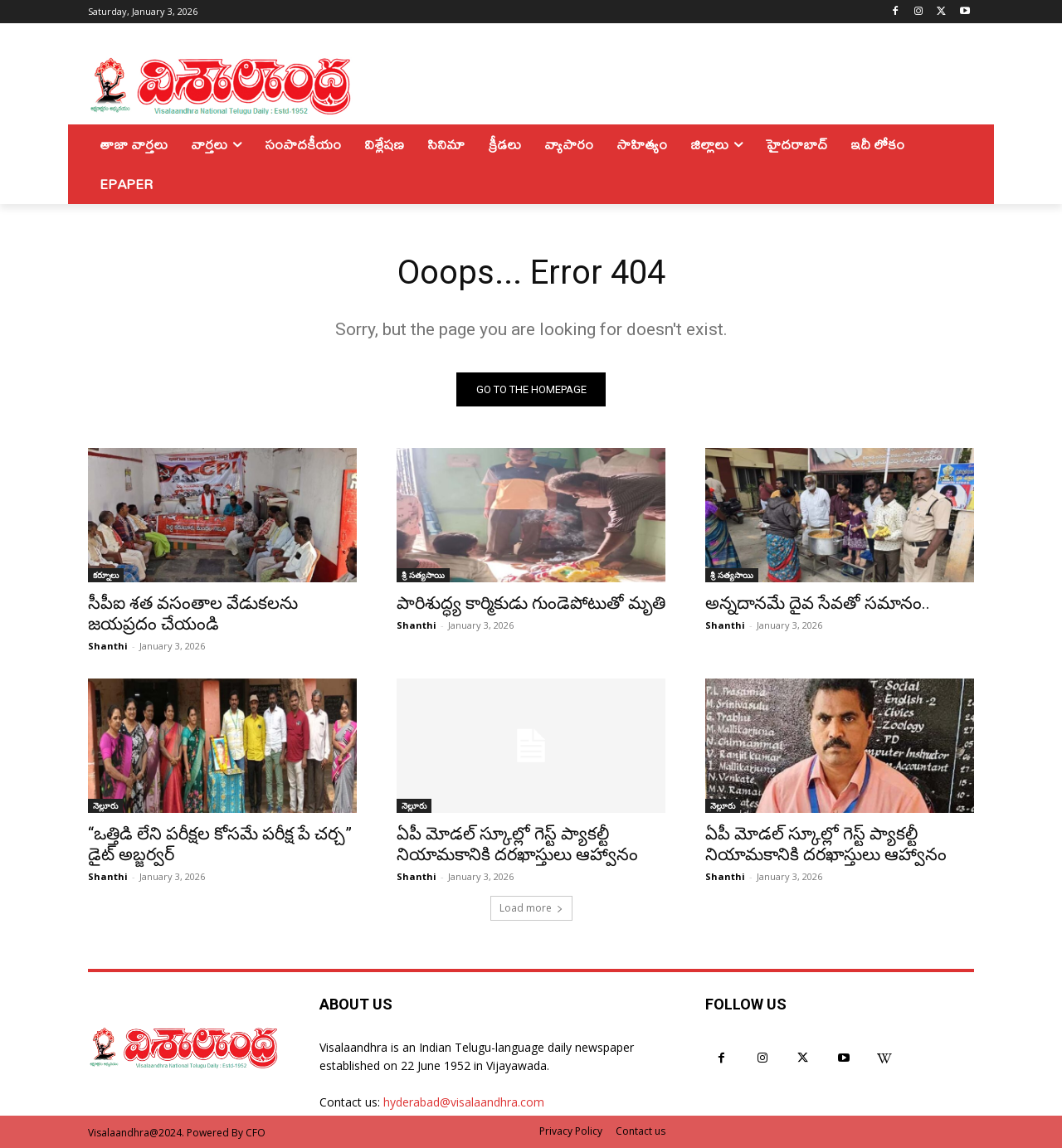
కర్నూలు (106, 575)
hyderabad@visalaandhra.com (463, 1102)
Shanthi (108, 646)
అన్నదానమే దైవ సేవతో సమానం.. (817, 603)
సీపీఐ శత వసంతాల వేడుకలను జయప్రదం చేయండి (193, 613)
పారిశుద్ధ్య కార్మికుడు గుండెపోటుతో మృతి (531, 603)
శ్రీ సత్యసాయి (423, 575)
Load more (531, 908)
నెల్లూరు (105, 805)
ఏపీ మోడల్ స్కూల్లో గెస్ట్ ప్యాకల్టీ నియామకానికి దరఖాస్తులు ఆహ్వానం (517, 844)
